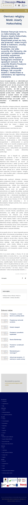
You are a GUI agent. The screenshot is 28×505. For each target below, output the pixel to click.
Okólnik (3, 409)
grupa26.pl (17, 501)
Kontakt (2, 459)
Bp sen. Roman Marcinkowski (7, 443)
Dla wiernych (3, 399)
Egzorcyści (4, 430)
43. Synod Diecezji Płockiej (7, 414)
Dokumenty (3, 408)
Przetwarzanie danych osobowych (8, 470)
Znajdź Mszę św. (5, 403)
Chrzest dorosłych (5, 421)
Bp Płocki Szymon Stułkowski (7, 436)
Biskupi (2, 435)
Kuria (3, 447)
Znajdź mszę (7, 5)
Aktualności (4, 401)
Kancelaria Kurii (5, 463)
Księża (3, 468)
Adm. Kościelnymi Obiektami (7, 452)
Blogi (3, 405)
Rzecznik (4, 461)
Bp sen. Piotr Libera (5, 441)
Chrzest (3, 418)
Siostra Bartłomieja (15, 339)
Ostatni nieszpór (15, 327)
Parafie (3, 465)
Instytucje (3, 446)
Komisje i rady (4, 454)
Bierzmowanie (4, 423)
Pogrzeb (3, 428)
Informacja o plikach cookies (7, 472)
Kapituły (3, 457)
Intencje (3, 432)
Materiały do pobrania (6, 412)
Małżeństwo (4, 425)
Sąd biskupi (4, 450)
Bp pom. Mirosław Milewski (7, 439)
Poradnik (3, 417)
